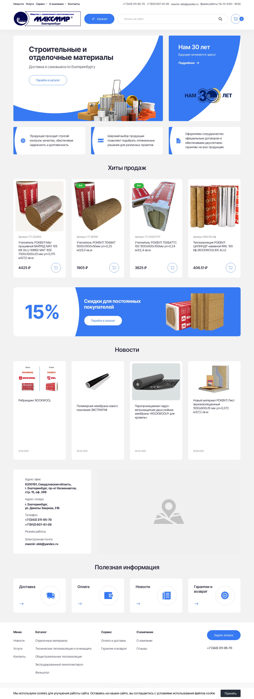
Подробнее (189, 63)
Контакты (74, 3)
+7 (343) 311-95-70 (134, 3)
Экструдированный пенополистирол (59, 664)
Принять (231, 693)
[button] (56, 268)
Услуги (30, 3)
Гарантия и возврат (114, 648)
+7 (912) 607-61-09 (158, 3)
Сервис (40, 3)
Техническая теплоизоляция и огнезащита (63, 648)
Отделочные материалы (51, 640)
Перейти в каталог (48, 80)
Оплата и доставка (113, 640)
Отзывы (142, 648)
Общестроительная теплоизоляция (58, 656)
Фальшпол (42, 672)
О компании (56, 3)
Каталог (99, 19)
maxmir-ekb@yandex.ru (184, 4)
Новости (18, 3)
